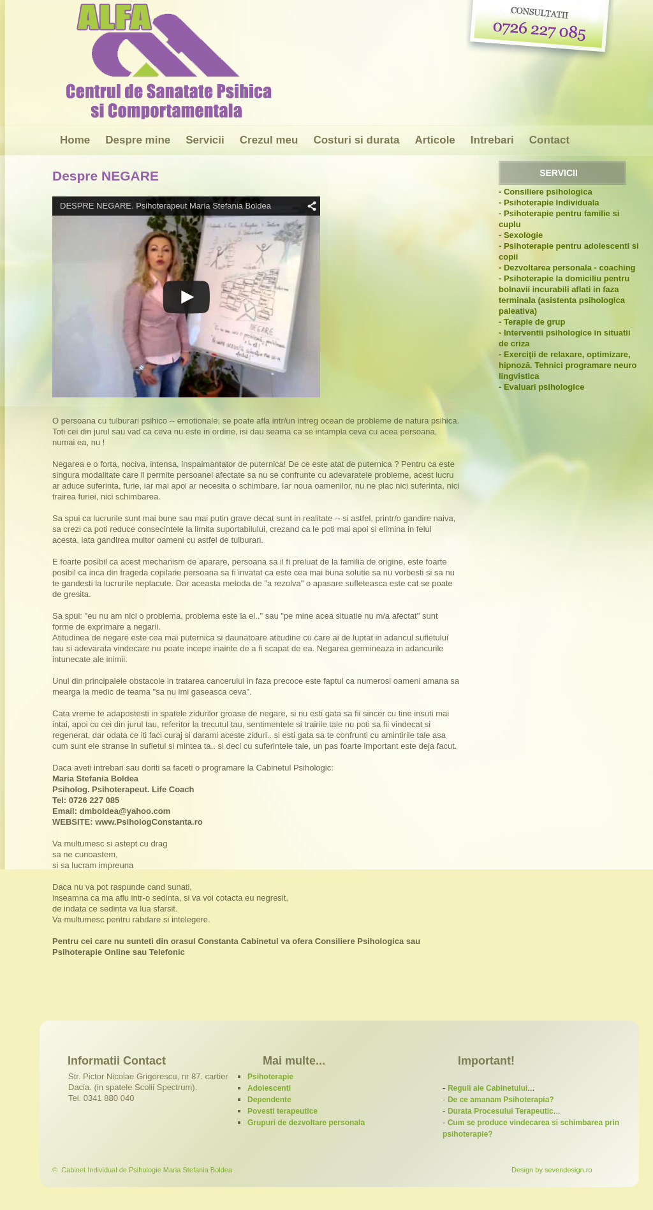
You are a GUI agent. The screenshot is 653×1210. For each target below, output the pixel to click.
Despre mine (137, 140)
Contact (549, 140)
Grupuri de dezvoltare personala (306, 1122)
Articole (435, 140)
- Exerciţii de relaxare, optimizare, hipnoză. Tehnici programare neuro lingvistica (567, 365)
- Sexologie (521, 235)
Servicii (205, 140)
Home (75, 140)
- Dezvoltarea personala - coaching (567, 267)
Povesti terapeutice (282, 1111)
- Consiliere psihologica (545, 191)
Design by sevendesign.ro (551, 1170)
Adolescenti (269, 1088)
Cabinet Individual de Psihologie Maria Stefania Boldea (146, 1170)
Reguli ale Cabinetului (487, 1088)
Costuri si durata (356, 140)
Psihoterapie (270, 1076)
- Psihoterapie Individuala (549, 202)
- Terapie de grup (532, 322)
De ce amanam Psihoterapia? (501, 1099)
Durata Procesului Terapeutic (501, 1111)
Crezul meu (269, 140)
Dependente (269, 1099)
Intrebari (492, 140)
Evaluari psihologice (544, 387)
